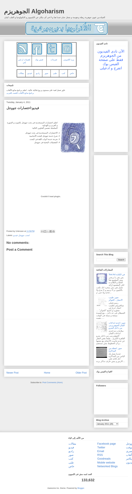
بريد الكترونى (68, 60)
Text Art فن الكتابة (117, 274)
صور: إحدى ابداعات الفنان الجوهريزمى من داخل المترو (117, 325)
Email (100, 451)
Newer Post (12, 372)
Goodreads (104, 458)
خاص (72, 73)
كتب (63, 73)
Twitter (101, 447)
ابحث (27, 235)
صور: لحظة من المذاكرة (115, 349)
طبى (55, 73)
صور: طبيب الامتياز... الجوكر (116, 298)
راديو (38, 73)
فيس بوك (39, 60)
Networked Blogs (107, 466)
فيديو (30, 73)
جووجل (21, 235)
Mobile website (106, 462)
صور (46, 73)
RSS (100, 454)
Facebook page (106, 443)
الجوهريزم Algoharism (34, 11)
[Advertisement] (46, 342)
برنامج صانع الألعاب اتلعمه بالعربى (20, 93)
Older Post (81, 372)
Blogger (80, 488)
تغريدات (54, 60)
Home (47, 372)
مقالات (21, 73)
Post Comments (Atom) (52, 382)
